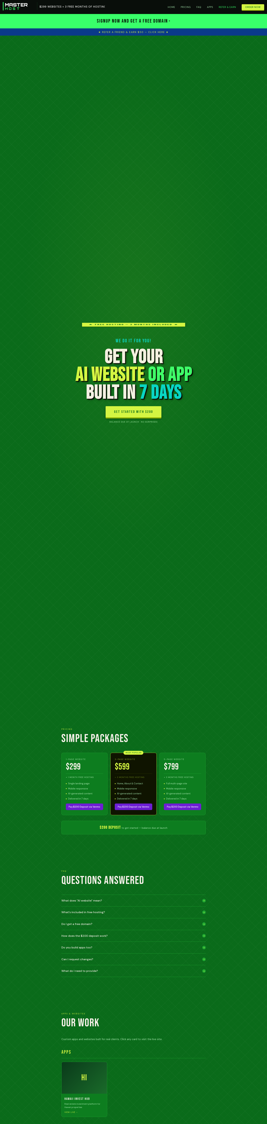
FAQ (198, 7)
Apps (210, 7)
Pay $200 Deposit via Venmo (84, 806)
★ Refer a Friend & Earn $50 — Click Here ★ (133, 32)
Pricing (186, 7)
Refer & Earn (227, 7)
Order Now (253, 7)
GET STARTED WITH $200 (133, 412)
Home (171, 7)
